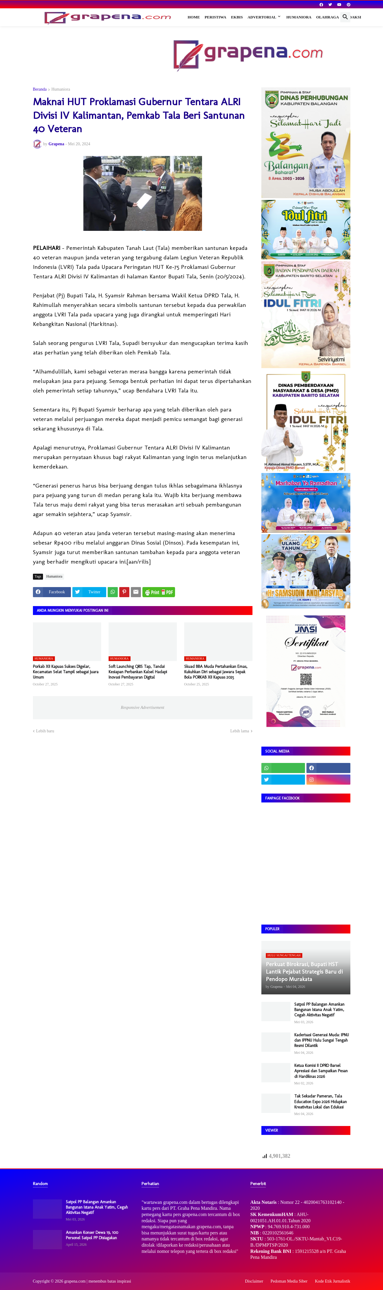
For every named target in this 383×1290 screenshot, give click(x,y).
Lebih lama (239, 731)
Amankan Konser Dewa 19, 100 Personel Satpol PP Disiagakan (92, 1235)
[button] (345, 17)
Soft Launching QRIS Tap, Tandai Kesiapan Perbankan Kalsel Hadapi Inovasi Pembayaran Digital (138, 672)
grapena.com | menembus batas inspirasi (97, 1281)
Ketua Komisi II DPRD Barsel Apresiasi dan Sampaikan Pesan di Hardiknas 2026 (321, 1071)
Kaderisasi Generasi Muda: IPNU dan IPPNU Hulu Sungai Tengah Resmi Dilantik (321, 1040)
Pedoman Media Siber (289, 1281)
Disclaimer (254, 1281)
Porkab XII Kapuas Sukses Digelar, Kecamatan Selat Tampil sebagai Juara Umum (65, 672)
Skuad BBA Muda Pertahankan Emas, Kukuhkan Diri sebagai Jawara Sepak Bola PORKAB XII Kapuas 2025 (215, 672)
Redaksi (352, 17)
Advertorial (261, 17)
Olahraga (327, 17)
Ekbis (237, 17)
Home (194, 17)
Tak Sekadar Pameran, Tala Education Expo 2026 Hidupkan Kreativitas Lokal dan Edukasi (320, 1101)
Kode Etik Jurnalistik (332, 1281)
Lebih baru (45, 731)
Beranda (40, 89)
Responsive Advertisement (142, 707)
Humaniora (299, 17)
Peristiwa (215, 17)
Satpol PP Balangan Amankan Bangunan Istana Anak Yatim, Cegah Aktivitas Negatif (319, 1010)
